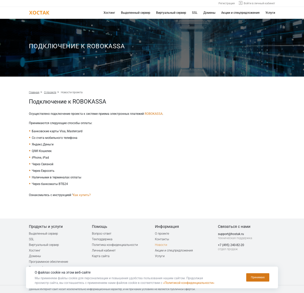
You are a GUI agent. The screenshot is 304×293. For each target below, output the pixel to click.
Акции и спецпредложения (240, 13)
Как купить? (82, 195)
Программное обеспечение (48, 262)
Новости (161, 245)
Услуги (270, 13)
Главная (34, 92)
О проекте (50, 92)
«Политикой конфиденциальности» (188, 283)
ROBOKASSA (153, 114)
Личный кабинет (104, 250)
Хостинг (109, 13)
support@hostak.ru (231, 234)
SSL (195, 13)
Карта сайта (101, 256)
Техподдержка (102, 239)
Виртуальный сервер (171, 13)
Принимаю (258, 277)
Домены (209, 13)
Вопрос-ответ (101, 233)
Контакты (162, 239)
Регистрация (226, 3)
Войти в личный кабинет (259, 3)
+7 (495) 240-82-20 (231, 245)
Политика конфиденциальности (115, 245)
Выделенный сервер (135, 13)
